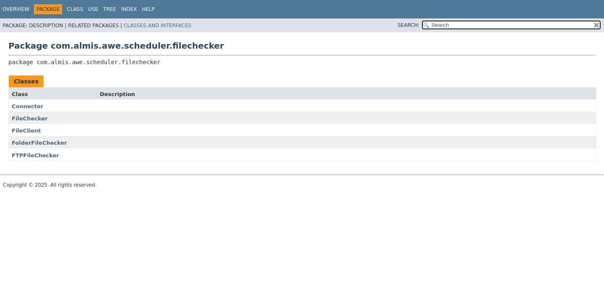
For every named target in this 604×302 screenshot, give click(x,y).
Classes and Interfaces (157, 26)
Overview (16, 9)
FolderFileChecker (39, 143)
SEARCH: (409, 25)
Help (148, 9)
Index (129, 9)
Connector (27, 106)
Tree (109, 9)
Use (93, 9)
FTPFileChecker (35, 155)
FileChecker (29, 118)
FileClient (26, 131)
